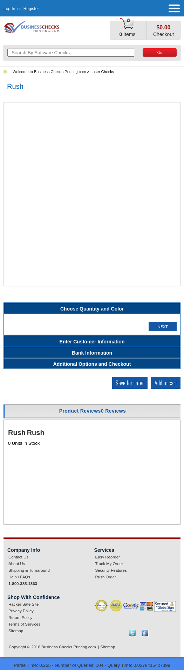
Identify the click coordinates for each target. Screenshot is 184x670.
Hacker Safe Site (23, 604)
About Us (16, 564)
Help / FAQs (19, 577)
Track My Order (109, 564)
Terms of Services (24, 624)
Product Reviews (92, 411)
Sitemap (15, 631)
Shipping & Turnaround (29, 570)
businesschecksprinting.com (36, 27)
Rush (17, 432)
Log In (9, 8)
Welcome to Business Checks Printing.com (49, 72)
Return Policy (20, 617)
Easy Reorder (107, 557)
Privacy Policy (21, 611)
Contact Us (18, 557)
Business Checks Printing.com (68, 647)
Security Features (111, 570)
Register (31, 8)
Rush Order (105, 577)
